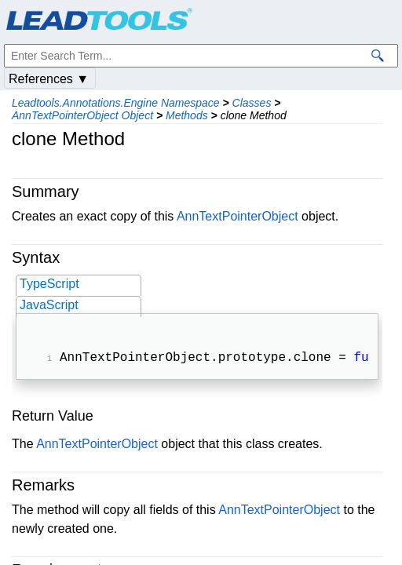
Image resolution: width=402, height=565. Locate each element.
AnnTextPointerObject (237, 216)
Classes (252, 103)
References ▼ (49, 79)
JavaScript (49, 305)
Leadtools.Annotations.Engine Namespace (116, 103)
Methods (187, 115)
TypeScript (49, 283)
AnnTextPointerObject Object (82, 115)
